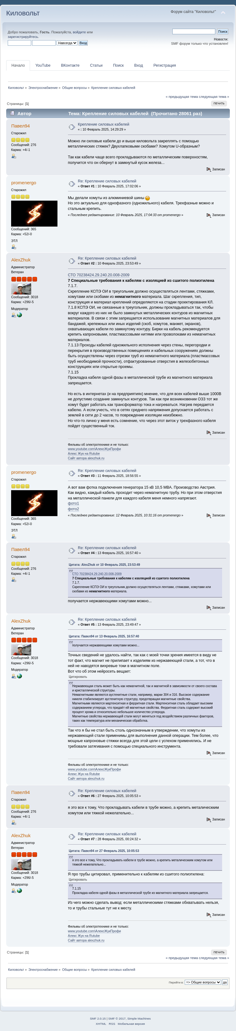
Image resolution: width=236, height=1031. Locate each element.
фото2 (73, 509)
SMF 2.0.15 (98, 1018)
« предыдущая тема (182, 96)
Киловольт (23, 13)
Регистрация (165, 65)
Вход (138, 65)
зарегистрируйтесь (23, 37)
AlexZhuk (20, 259)
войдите (79, 32)
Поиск (118, 65)
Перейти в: (176, 982)
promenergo (23, 182)
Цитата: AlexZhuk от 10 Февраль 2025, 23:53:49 (104, 564)
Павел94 (20, 125)
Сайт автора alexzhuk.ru (86, 458)
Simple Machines (139, 1018)
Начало (18, 65)
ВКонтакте (70, 65)
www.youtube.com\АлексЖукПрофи (94, 449)
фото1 (73, 503)
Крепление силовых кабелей (103, 124)
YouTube (42, 65)
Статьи (96, 65)
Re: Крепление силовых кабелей (107, 181)
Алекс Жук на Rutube (84, 453)
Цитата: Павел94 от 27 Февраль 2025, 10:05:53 (104, 851)
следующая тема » (214, 96)
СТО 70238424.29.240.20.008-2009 (98, 275)
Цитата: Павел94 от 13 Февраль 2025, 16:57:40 (104, 636)
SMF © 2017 (117, 1018)
